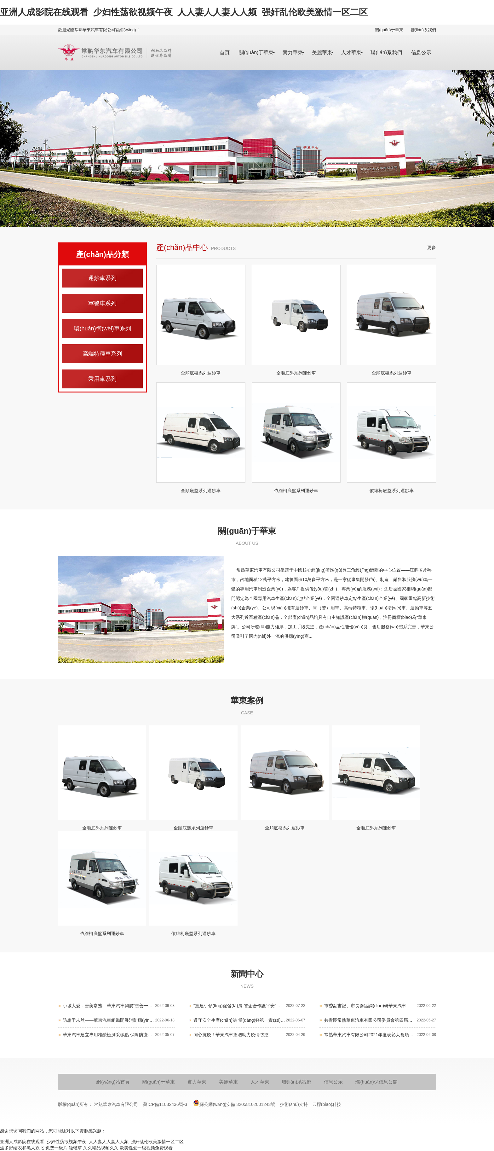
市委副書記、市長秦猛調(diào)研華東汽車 (380, 1006)
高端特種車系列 (102, 354)
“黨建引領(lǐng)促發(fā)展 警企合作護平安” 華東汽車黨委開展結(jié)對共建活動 (249, 1006)
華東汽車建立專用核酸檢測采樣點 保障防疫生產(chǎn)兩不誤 (119, 1035)
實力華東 (293, 52)
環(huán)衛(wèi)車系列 (102, 328)
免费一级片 (56, 1147)
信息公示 (421, 52)
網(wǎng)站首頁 (113, 1081)
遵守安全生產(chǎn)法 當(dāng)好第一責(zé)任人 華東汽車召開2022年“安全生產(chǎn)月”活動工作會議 (249, 1020)
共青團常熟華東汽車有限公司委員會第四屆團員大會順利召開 (380, 1020)
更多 (431, 247)
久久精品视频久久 (100, 1147)
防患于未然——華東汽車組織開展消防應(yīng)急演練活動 (119, 1020)
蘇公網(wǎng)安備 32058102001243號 (234, 1103)
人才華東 (351, 52)
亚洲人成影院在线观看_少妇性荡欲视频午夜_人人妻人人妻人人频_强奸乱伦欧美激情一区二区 (184, 12)
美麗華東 (322, 52)
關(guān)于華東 (389, 29)
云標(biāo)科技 (326, 1104)
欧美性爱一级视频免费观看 (146, 1147)
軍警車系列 (102, 303)
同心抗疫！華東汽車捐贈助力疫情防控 (249, 1035)
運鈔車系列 (102, 278)
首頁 (225, 52)
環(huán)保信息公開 (376, 1081)
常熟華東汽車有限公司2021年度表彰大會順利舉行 (380, 1035)
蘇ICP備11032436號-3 (165, 1104)
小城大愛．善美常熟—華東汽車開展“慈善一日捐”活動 (119, 1006)
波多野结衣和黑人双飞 (22, 1147)
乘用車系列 (102, 379)
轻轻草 (75, 1147)
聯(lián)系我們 (423, 29)
